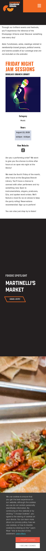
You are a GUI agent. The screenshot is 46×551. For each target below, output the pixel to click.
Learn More (21, 534)
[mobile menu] (39, 6)
